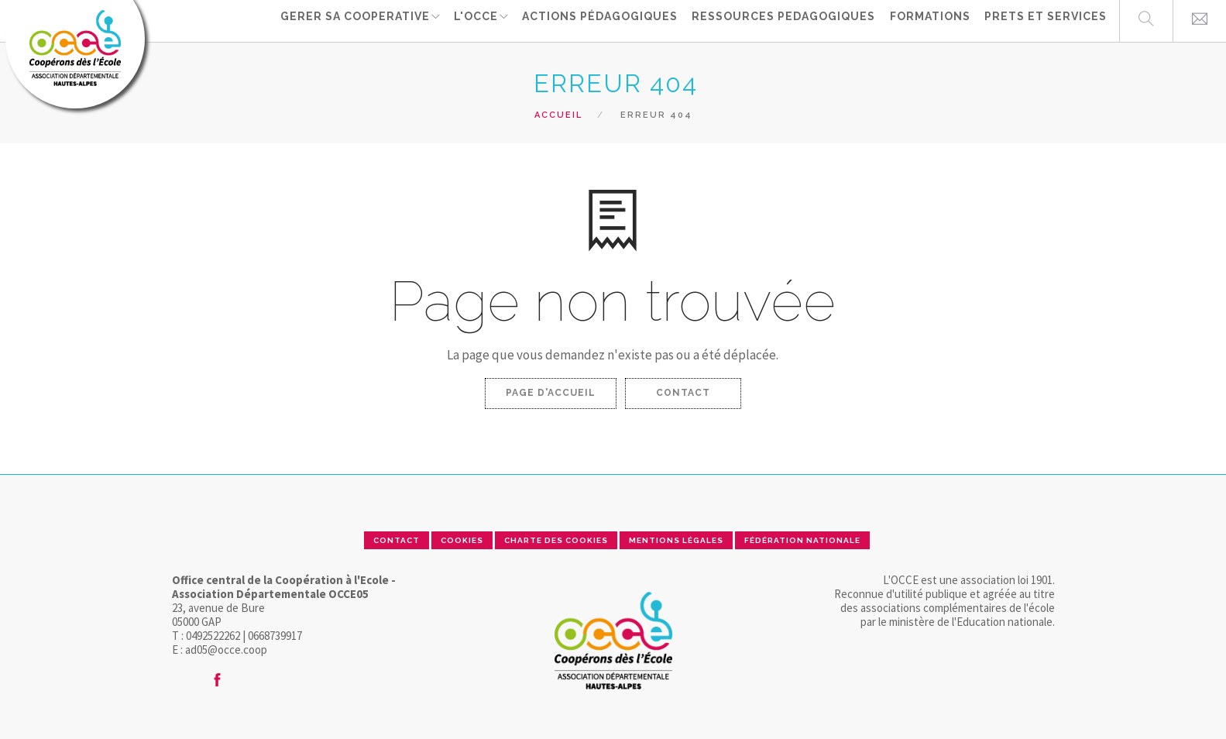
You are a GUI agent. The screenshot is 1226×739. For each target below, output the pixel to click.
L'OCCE (479, 20)
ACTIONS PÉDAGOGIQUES (605, 20)
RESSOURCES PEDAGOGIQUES (787, 20)
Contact (683, 392)
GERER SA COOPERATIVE (356, 20)
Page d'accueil (551, 392)
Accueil (558, 115)
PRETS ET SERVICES (1045, 20)
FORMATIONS (931, 20)
